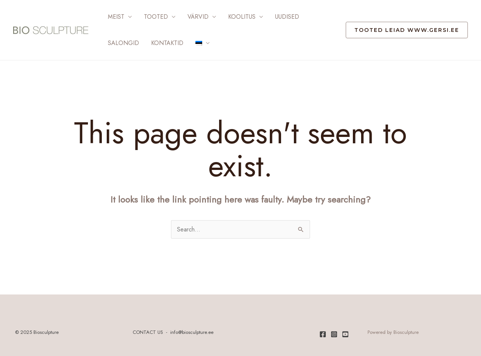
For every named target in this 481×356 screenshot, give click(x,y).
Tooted (156, 16)
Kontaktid (167, 43)
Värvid (198, 16)
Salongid (123, 43)
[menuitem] (202, 43)
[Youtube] (345, 334)
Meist (116, 16)
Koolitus (242, 16)
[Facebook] (322, 334)
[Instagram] (334, 334)
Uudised (287, 16)
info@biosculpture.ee (191, 332)
